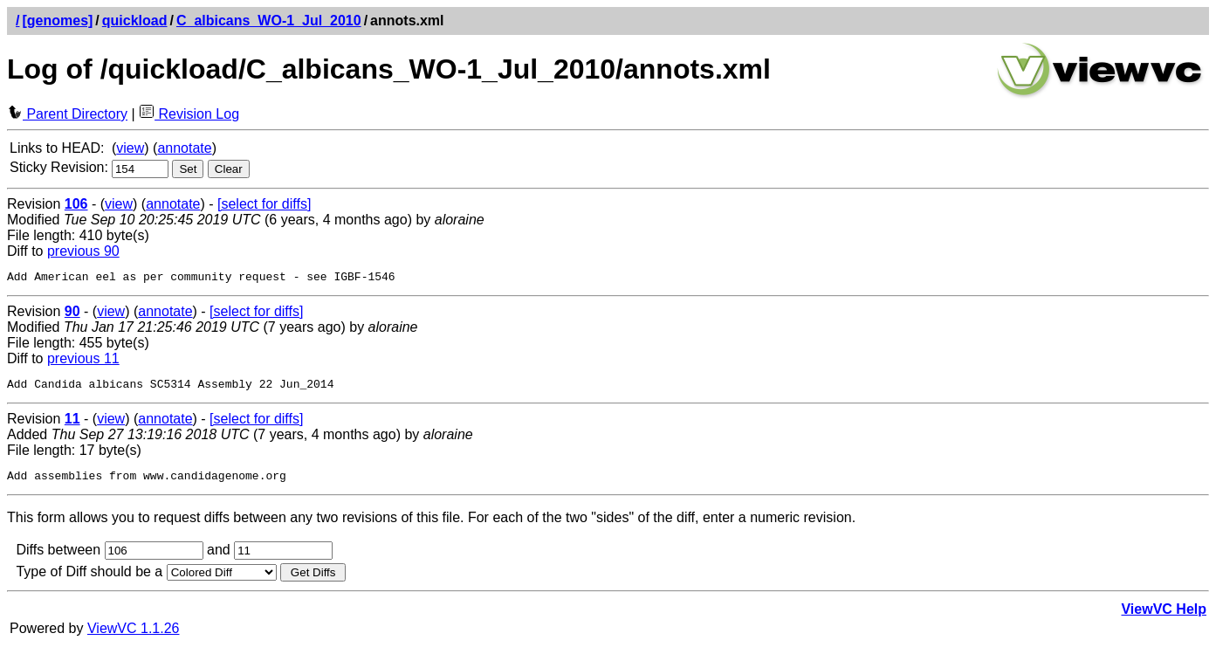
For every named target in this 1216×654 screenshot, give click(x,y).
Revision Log (189, 114)
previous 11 (83, 361)
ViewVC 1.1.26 (133, 636)
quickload (135, 20)
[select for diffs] (264, 203)
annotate (184, 148)
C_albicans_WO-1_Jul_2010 (268, 20)
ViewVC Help (1163, 616)
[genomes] (57, 20)
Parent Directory (67, 114)
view (130, 148)
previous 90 (83, 251)
